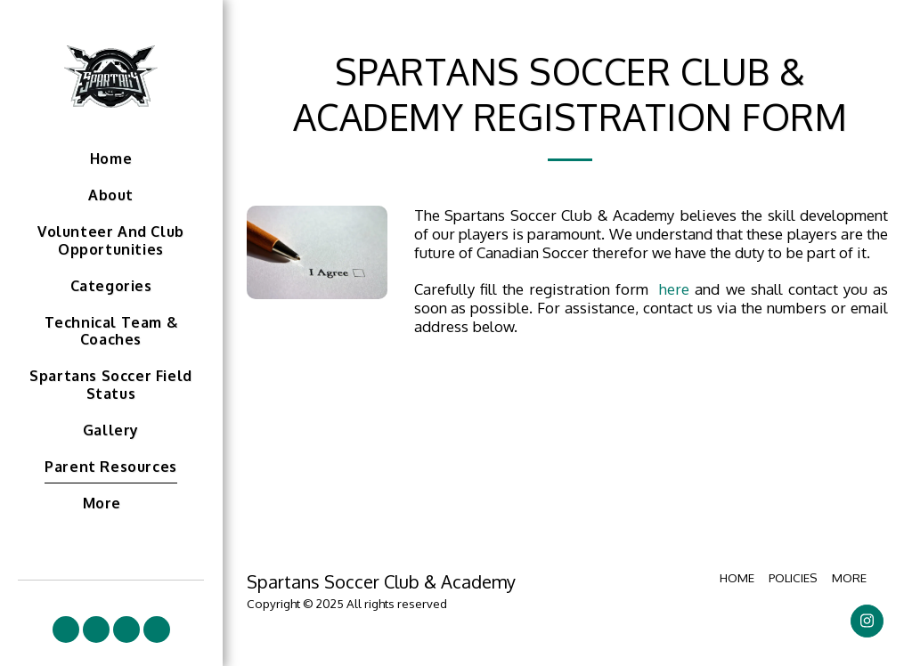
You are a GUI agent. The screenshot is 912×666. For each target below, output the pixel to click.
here (674, 289)
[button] (66, 629)
